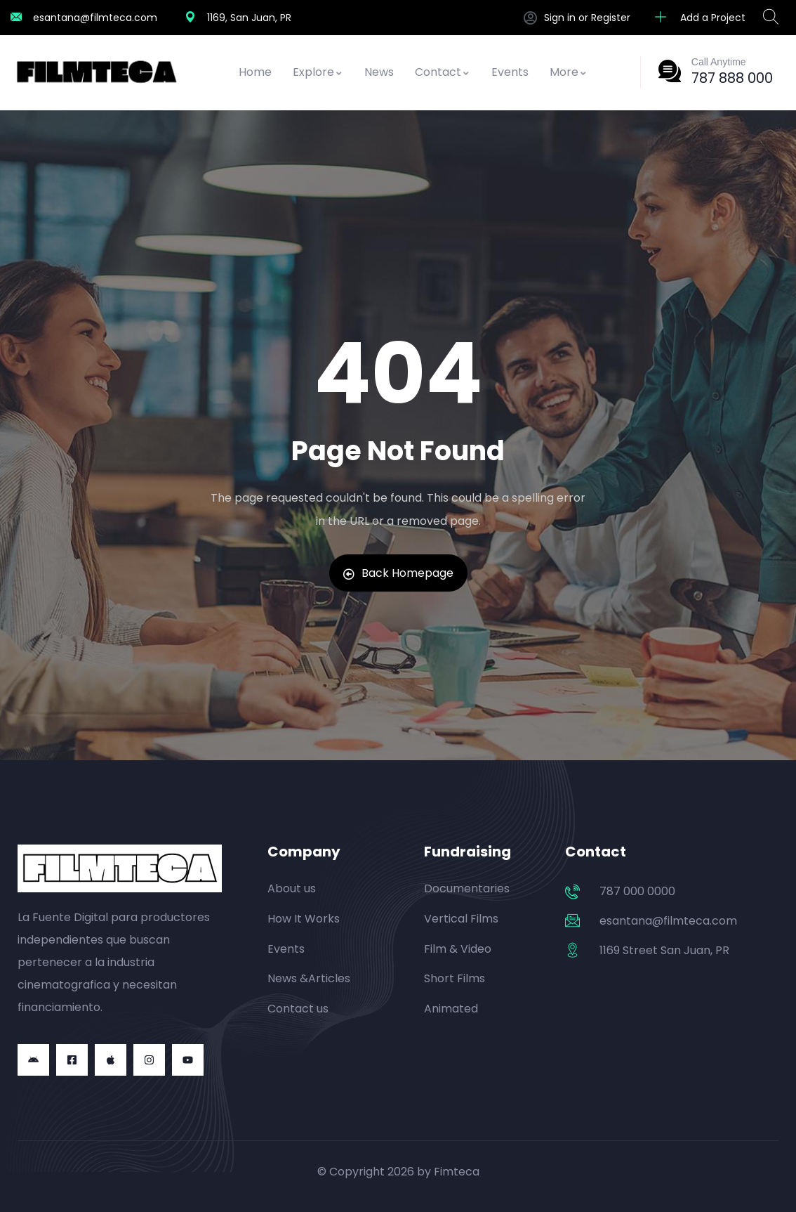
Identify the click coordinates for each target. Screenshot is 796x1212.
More (569, 72)
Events (510, 72)
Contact (442, 72)
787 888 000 (732, 78)
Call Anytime (718, 61)
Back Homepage (398, 573)
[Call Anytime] (669, 71)
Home (255, 72)
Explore (318, 72)
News (379, 72)
